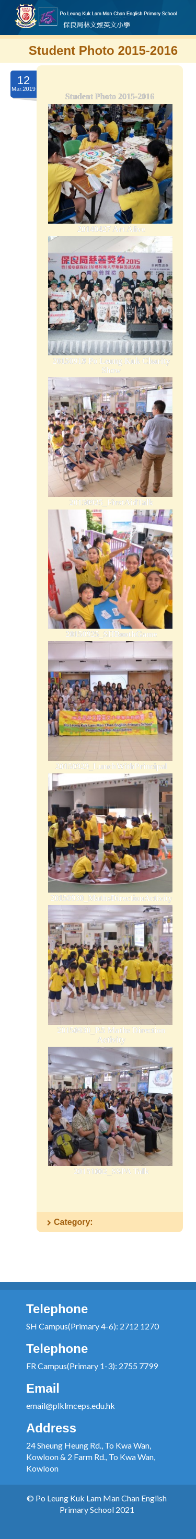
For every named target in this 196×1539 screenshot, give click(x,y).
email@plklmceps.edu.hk (70, 1405)
